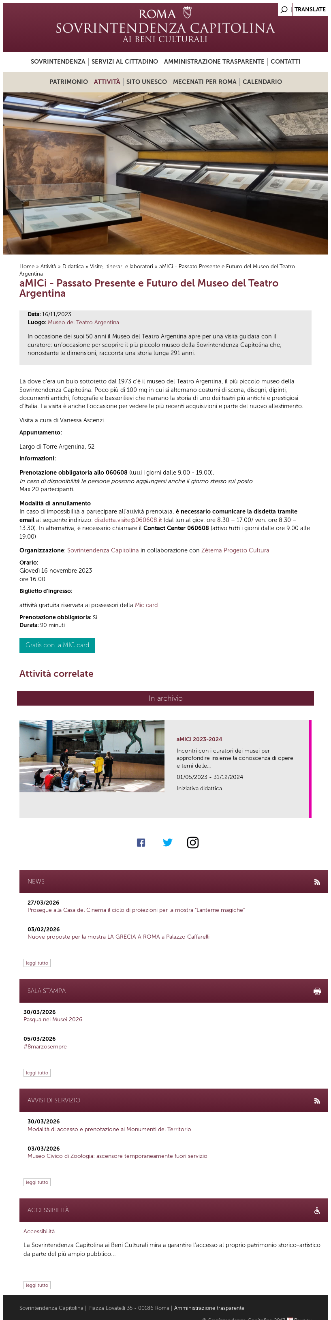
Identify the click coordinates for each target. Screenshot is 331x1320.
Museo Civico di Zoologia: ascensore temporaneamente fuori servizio (117, 1156)
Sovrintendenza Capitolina (103, 550)
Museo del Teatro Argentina (83, 322)
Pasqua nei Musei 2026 (52, 1019)
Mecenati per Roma (205, 82)
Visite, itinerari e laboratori (121, 266)
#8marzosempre (45, 1046)
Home (26, 266)
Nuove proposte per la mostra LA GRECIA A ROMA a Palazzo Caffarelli (118, 936)
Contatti (286, 61)
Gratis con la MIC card (57, 645)
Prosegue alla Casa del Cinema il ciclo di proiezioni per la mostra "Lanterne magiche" (136, 910)
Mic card (146, 605)
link (305, 809)
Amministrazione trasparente (214, 61)
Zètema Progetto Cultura (235, 550)
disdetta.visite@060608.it (128, 520)
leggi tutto (37, 963)
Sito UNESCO (146, 82)
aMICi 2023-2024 (199, 739)
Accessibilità (39, 1231)
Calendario (262, 82)
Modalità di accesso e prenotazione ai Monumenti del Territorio (109, 1129)
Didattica (73, 266)
